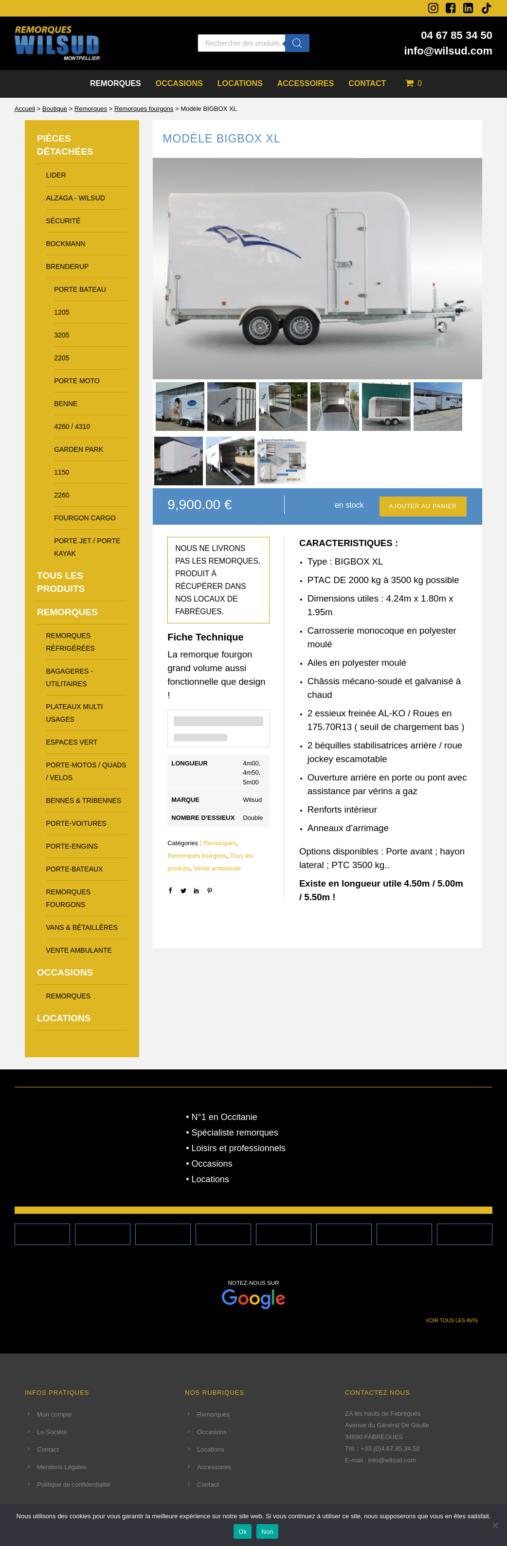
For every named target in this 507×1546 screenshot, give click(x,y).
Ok (242, 1531)
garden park (78, 449)
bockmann (66, 244)
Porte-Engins (72, 846)
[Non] (495, 1525)
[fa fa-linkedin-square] (468, 8)
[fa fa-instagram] (433, 8)
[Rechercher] (297, 43)
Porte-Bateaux (74, 869)
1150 (61, 472)
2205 (61, 358)
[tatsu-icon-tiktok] (486, 8)
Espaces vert (72, 742)
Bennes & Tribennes (84, 800)
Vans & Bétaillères (82, 927)
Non (267, 1531)
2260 (61, 495)
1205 (61, 312)
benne (65, 404)
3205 (61, 335)
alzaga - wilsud (75, 198)
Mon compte (54, 1414)
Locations (240, 83)
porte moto (77, 381)
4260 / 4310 (72, 426)
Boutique (54, 108)
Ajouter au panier (423, 506)
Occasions (179, 83)
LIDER (56, 175)
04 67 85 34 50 (456, 35)
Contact (367, 83)
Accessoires (305, 83)
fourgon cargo (85, 518)
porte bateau (80, 289)
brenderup (67, 266)
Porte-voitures (76, 823)
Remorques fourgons (143, 108)
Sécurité (63, 221)
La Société (52, 1432)
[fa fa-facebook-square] (451, 8)
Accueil (25, 108)
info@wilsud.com (448, 51)
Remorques (115, 83)
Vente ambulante (217, 868)
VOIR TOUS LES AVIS (452, 1320)
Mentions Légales (62, 1467)
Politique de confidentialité (73, 1484)
